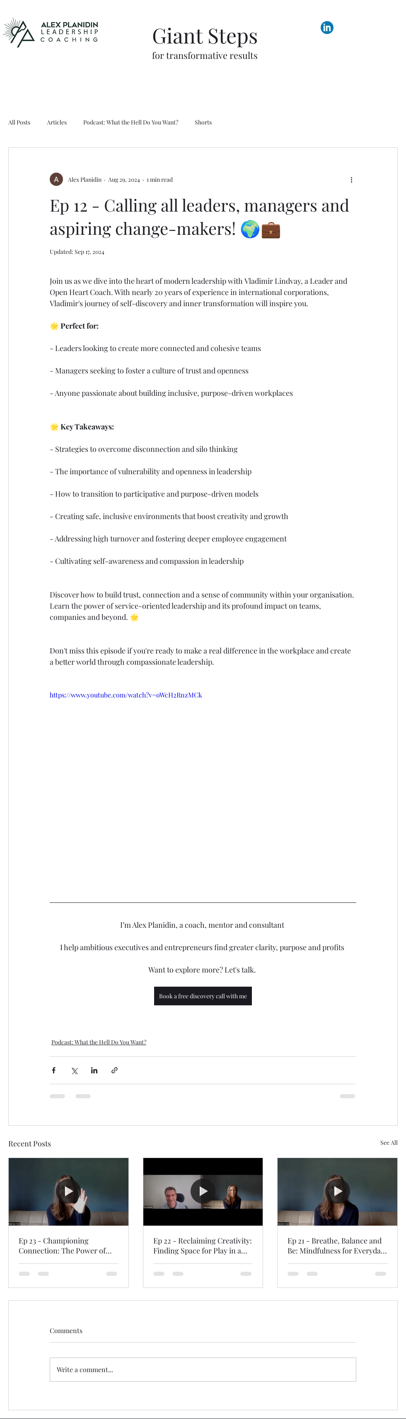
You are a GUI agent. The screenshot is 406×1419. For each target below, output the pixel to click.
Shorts (203, 122)
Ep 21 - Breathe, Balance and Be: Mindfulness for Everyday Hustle (336, 1246)
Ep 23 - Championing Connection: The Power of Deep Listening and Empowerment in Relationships (62, 1246)
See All (389, 1142)
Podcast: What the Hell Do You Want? (130, 122)
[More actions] (351, 179)
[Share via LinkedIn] (94, 1070)
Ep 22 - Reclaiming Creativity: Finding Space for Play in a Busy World (202, 1246)
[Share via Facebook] (54, 1070)
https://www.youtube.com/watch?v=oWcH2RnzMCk (126, 694)
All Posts (19, 122)
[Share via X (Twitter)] (74, 1070)
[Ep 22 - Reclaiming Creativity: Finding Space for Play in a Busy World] (203, 1191)
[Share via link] (114, 1070)
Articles (57, 122)
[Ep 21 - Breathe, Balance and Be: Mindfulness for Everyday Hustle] (337, 1191)
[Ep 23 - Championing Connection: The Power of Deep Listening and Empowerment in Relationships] (68, 1191)
